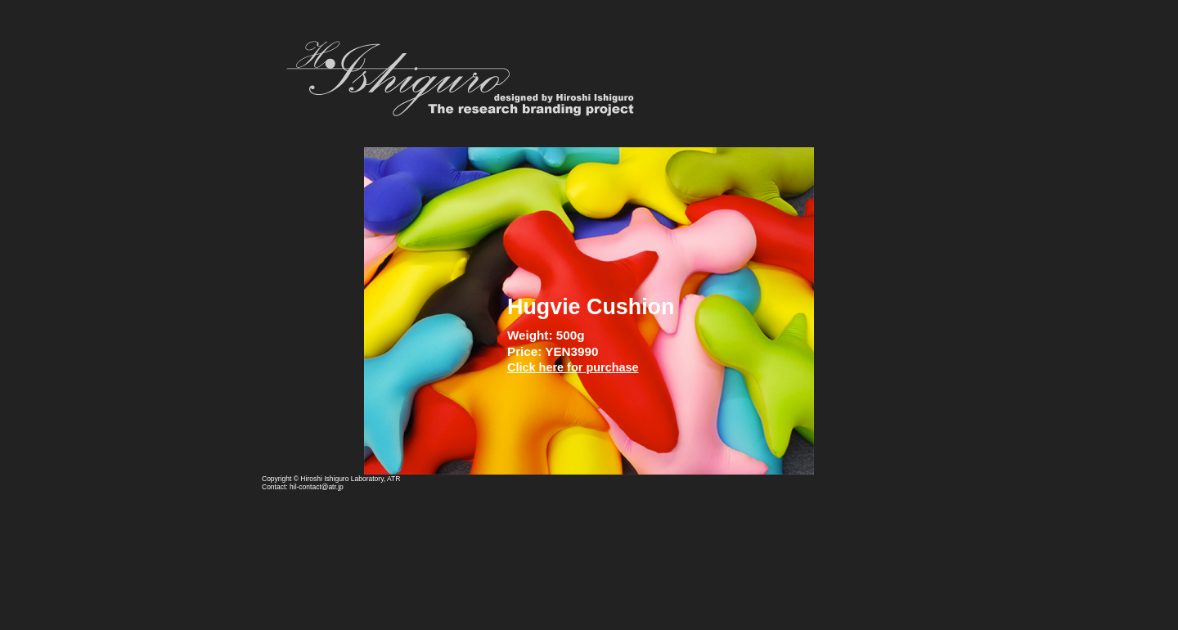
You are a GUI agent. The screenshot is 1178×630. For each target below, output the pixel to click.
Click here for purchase (573, 367)
